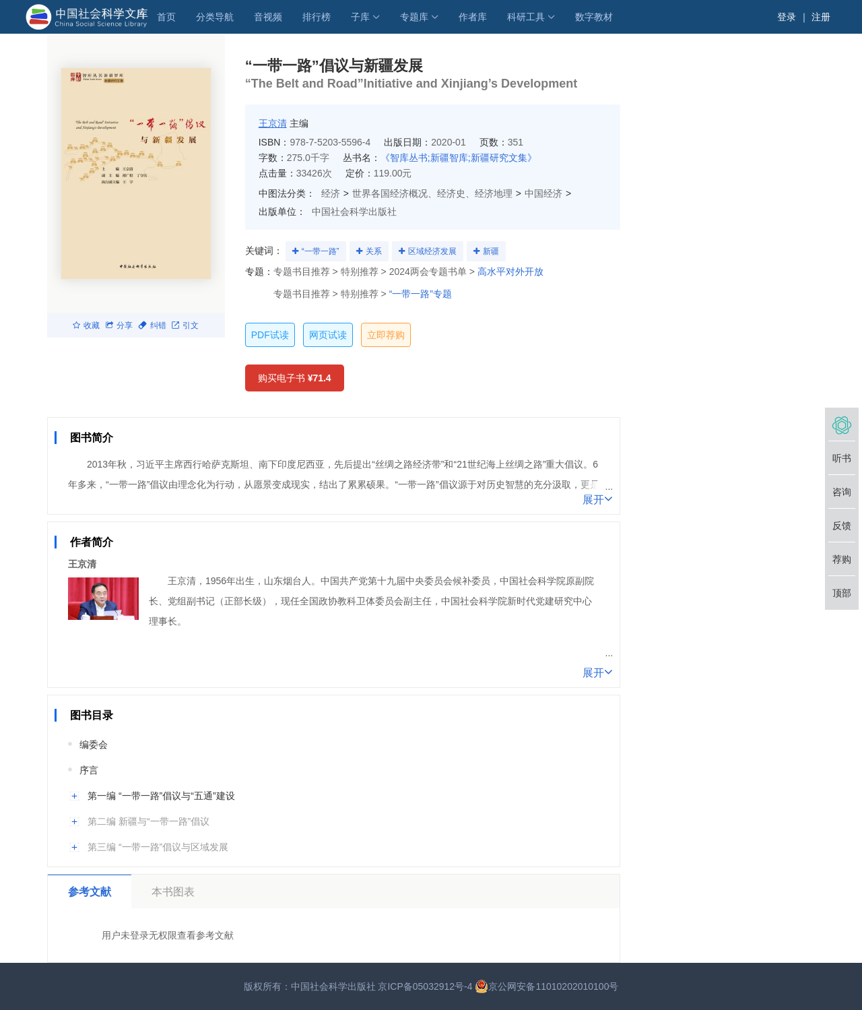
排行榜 (316, 16)
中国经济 (543, 193)
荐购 (841, 559)
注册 (820, 16)
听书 (841, 458)
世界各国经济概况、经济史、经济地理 (432, 193)
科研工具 (526, 16)
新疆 (491, 251)
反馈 (841, 525)
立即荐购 (386, 334)
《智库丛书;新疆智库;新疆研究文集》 (458, 157)
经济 (330, 193)
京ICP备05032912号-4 (425, 986)
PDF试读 (270, 334)
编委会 (93, 744)
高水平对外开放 (510, 271)
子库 (360, 16)
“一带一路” (320, 251)
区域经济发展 (432, 251)
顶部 (841, 593)
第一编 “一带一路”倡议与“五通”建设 (161, 795)
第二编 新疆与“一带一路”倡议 (148, 821)
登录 (786, 16)
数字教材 (594, 16)
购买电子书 (294, 378)
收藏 (86, 325)
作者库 (473, 16)
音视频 (268, 16)
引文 (185, 325)
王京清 (273, 123)
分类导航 (215, 16)
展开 (598, 498)
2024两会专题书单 (428, 271)
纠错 (152, 325)
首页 (166, 16)
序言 (88, 770)
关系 (374, 251)
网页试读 (328, 334)
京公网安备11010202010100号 (546, 986)
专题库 (414, 16)
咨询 (841, 491)
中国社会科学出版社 (354, 211)
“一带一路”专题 (420, 293)
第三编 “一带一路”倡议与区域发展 (158, 847)
